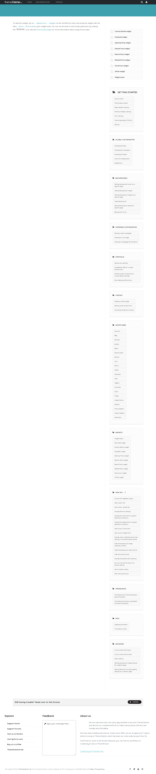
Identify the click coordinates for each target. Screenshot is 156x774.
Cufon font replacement (121, 159)
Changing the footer (120, 154)
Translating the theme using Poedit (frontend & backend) (125, 602)
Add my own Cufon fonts (122, 528)
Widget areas (120, 77)
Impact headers (119, 413)
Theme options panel (121, 103)
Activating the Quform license (124, 310)
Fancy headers (119, 409)
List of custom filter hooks (122, 650)
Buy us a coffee (14, 744)
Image (116, 396)
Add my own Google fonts (122, 533)
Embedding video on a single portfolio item (123, 268)
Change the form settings (122, 511)
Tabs (116, 378)
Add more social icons (121, 574)
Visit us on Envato (15, 734)
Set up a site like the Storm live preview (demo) (124, 564)
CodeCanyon (85, 751)
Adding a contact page (121, 301)
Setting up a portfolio (121, 263)
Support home (13, 723)
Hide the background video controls (125, 550)
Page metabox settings (121, 107)
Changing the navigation (122, 150)
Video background (120, 201)
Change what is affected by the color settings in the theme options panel (126, 538)
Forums (134, 702)
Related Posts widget (122, 60)
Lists (115, 361)
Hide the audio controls (121, 554)
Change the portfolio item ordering (125, 558)
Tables (116, 370)
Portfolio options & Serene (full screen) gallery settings (124, 275)
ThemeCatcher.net (15, 749)
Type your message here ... (58, 723)
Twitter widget (120, 71)
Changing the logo (120, 146)
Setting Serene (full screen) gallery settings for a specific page (125, 670)
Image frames (119, 400)
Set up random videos (121, 569)
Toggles (116, 383)
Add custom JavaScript (122, 507)
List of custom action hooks (123, 654)
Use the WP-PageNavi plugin (123, 498)
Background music (120, 212)
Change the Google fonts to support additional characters (125, 523)
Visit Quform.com (15, 739)
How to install (118, 99)
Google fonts (118, 163)
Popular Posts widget (122, 48)
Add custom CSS (119, 503)
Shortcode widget (120, 443)
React (92, 769)
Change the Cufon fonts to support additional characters (125, 517)
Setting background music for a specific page (124, 185)
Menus (116, 366)
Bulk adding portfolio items (123, 280)
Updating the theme (120, 624)
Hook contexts (119, 659)
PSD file (116, 124)
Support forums (14, 729)
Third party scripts (120, 629)
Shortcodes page (44, 30)
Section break (118, 353)
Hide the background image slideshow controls (123, 545)
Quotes (116, 344)
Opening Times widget (123, 43)
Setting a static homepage (122, 233)
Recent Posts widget (122, 54)
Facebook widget (121, 37)
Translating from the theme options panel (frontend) (125, 596)
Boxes (116, 348)
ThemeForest (97, 751)
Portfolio (117, 340)
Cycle (116, 391)
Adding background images (123, 190)
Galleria (116, 404)
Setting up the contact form (123, 306)
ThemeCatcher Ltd (25, 769)
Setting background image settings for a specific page (125, 664)
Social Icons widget (122, 66)
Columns (117, 331)
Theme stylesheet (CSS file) (123, 120)
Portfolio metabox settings (122, 112)
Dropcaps (117, 374)
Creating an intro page (121, 237)
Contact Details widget (123, 31)
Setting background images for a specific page (125, 196)
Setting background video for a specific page (124, 207)
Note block (117, 417)
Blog (115, 335)
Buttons (116, 357)
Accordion (117, 387)
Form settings (118, 116)
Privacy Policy (99, 769)
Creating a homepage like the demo (125, 242)
